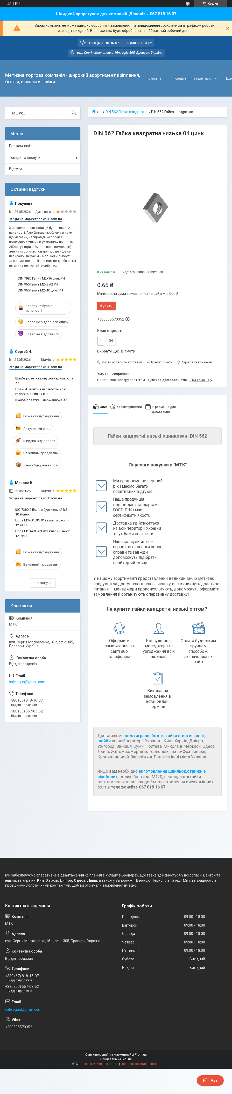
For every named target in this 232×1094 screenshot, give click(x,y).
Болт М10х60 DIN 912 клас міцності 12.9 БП (43, 533)
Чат (210, 1080)
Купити (106, 306)
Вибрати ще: (116, 351)
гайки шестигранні (185, 735)
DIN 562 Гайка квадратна (126, 112)
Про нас (201, 78)
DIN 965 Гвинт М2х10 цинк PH (40, 290)
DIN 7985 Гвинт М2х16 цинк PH (41, 278)
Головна (121, 78)
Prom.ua (141, 1054)
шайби (104, 740)
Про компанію (21, 146)
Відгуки (15, 169)
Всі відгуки (42, 583)
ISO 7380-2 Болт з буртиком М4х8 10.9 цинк (41, 512)
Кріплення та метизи (160, 78)
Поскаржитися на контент (99, 1064)
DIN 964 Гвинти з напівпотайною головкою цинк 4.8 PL (40, 391)
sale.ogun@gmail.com (27, 682)
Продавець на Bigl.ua (116, 1059)
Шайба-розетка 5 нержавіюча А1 (41, 400)
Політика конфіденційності (140, 1064)
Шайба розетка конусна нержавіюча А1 (44, 380)
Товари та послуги (24, 157)
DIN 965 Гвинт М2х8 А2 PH (38, 284)
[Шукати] (74, 113)
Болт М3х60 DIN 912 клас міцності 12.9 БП (42, 522)
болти (157, 735)
